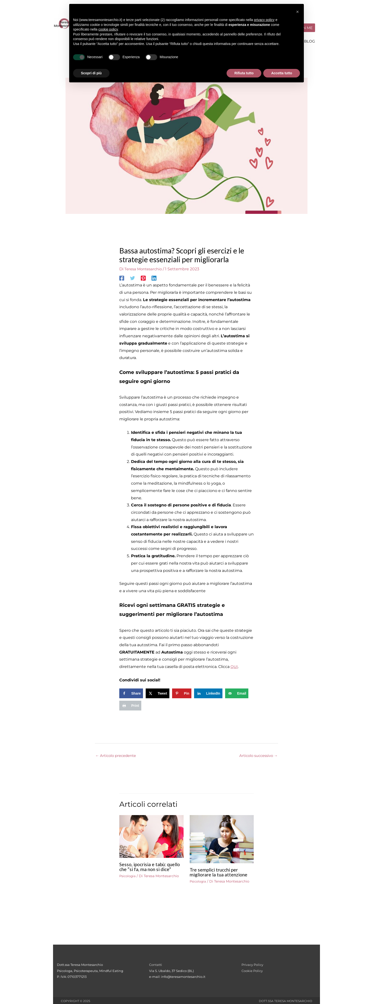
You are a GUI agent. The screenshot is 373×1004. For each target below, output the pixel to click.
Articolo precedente (117, 754)
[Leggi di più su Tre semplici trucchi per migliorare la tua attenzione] (222, 837)
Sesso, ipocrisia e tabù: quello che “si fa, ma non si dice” (147, 868)
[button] (297, 12)
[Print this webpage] (130, 704)
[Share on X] (157, 692)
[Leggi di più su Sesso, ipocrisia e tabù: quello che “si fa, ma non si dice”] (151, 835)
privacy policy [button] (264, 20)
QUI (234, 665)
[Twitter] (132, 276)
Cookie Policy (252, 969)
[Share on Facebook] (131, 692)
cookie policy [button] (108, 29)
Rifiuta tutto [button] (244, 73)
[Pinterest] (143, 276)
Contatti (155, 964)
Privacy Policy (252, 964)
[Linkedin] (154, 276)
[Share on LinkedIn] (208, 692)
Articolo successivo (257, 754)
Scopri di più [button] (91, 73)
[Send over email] (236, 692)
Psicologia (128, 879)
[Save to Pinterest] (182, 692)
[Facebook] (121, 276)
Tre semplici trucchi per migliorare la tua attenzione (220, 870)
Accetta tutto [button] (281, 73)
